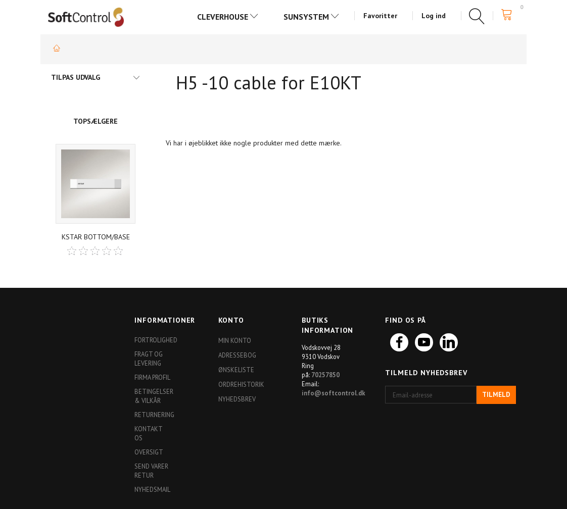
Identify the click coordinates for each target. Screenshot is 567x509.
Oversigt (148, 452)
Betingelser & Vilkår (153, 395)
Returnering (154, 415)
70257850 (325, 375)
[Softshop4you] (86, 16)
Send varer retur (151, 470)
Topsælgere (95, 121)
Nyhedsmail (152, 489)
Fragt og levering (148, 358)
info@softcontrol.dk (333, 393)
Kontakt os (148, 433)
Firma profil (152, 377)
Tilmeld (496, 394)
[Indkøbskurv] (510, 15)
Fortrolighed (155, 340)
